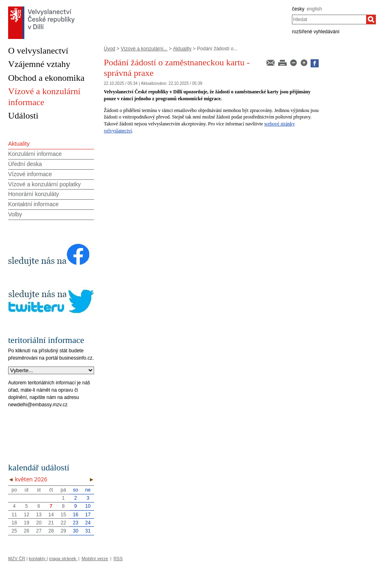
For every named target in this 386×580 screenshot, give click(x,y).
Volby (15, 214)
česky (298, 9)
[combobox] (329, 19)
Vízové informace (30, 174)
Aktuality (182, 49)
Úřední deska (25, 164)
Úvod (109, 49)
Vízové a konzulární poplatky (44, 184)
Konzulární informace (35, 154)
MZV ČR (16, 558)
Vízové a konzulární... (144, 49)
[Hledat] (371, 19)
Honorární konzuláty (33, 194)
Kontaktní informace (33, 204)
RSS (118, 558)
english (314, 9)
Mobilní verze (94, 558)
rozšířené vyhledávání (315, 31)
